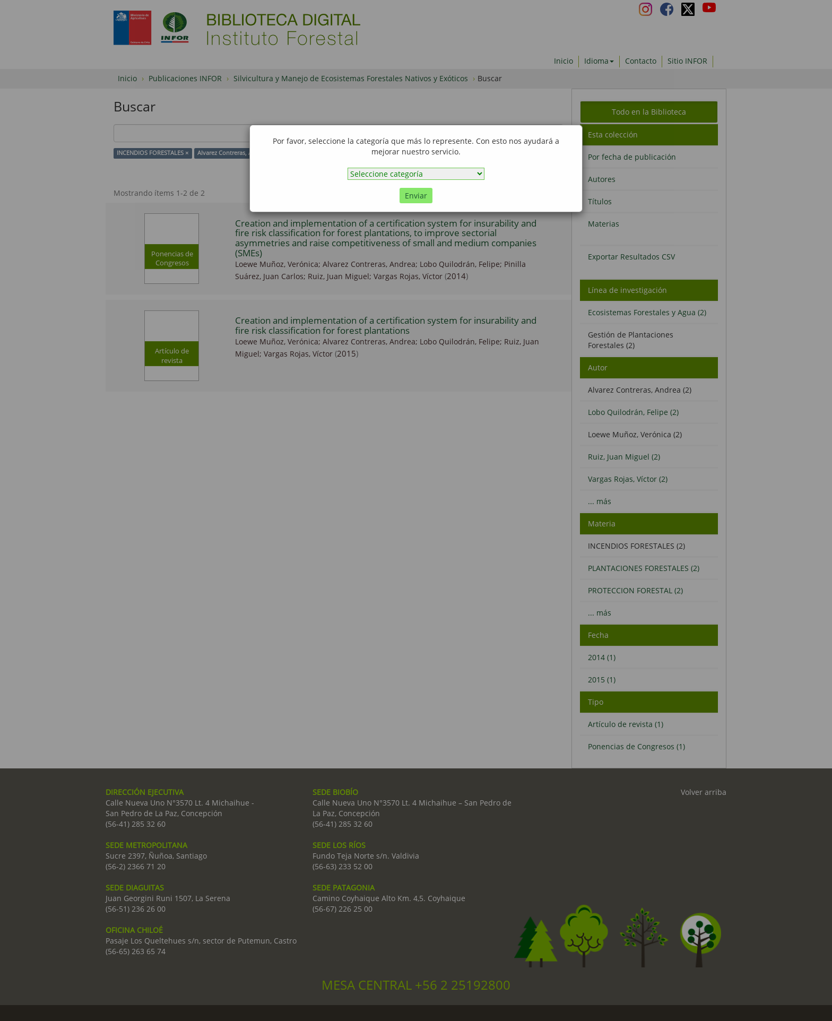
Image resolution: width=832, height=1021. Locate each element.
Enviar (416, 196)
